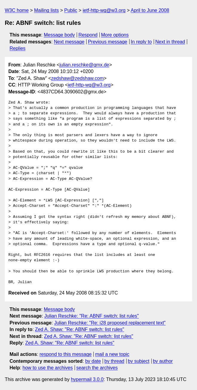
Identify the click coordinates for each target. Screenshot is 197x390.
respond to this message (65, 354)
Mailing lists (46, 10)
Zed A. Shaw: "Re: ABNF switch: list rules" (79, 329)
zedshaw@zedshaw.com (77, 78)
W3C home (17, 10)
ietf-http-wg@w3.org (104, 10)
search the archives (97, 367)
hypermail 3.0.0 (87, 379)
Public (70, 10)
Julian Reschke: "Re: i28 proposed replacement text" (109, 322)
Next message (69, 41)
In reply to (141, 41)
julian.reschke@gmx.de (84, 64)
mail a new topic (112, 354)
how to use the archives (48, 367)
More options (115, 34)
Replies (17, 48)
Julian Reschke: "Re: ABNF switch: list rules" (91, 315)
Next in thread (170, 41)
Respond (88, 34)
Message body (59, 34)
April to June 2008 (150, 10)
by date (93, 361)
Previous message (107, 41)
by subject (138, 361)
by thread (114, 361)
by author (163, 361)
